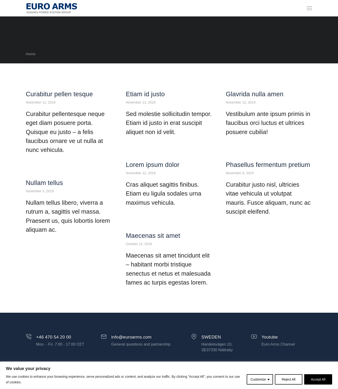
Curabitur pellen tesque (59, 105)
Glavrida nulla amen (255, 105)
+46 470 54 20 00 (53, 348)
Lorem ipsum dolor (153, 176)
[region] (169, 375)
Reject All (288, 379)
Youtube (269, 348)
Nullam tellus (44, 194)
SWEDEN (211, 348)
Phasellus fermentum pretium (268, 176)
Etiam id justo (145, 105)
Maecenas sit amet (153, 247)
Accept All (318, 379)
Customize (258, 379)
